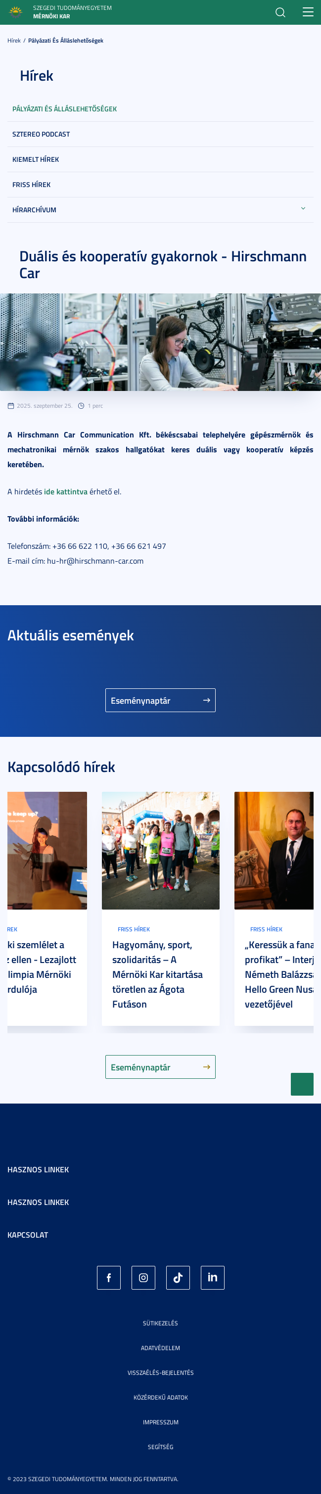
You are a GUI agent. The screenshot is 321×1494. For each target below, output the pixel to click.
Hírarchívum (34, 209)
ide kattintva (66, 491)
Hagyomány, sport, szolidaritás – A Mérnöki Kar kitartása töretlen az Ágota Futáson (157, 974)
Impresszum (161, 1422)
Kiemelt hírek (35, 159)
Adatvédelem (160, 1348)
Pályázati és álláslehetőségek (65, 40)
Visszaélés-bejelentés (161, 1372)
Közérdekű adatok (161, 1397)
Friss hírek (31, 184)
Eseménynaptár (141, 700)
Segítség (160, 1447)
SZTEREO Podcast (41, 134)
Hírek (14, 40)
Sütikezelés (160, 1323)
